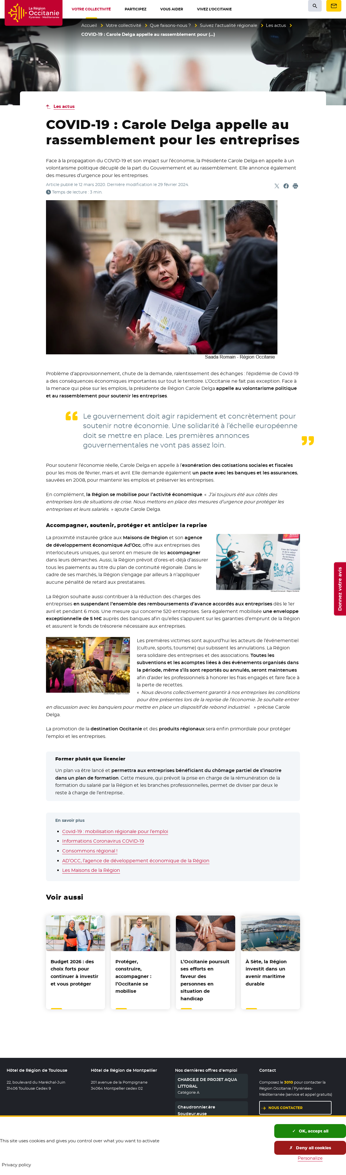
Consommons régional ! (89, 851)
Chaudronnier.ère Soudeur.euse (196, 1110)
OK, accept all (310, 1131)
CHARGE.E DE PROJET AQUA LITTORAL (207, 1083)
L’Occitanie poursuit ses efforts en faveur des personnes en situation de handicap (205, 980)
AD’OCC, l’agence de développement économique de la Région (135, 860)
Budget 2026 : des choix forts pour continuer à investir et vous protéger (74, 973)
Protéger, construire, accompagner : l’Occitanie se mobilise (133, 976)
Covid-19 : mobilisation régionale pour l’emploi (115, 831)
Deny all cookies (310, 1147)
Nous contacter (285, 1108)
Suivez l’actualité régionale (228, 25)
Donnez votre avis (340, 589)
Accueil (89, 25)
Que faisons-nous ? (170, 25)
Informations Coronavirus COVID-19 (103, 841)
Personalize (310, 1158)
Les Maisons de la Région (91, 870)
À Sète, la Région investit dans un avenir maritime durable (266, 973)
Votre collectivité (123, 25)
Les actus (276, 25)
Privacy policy (16, 1164)
